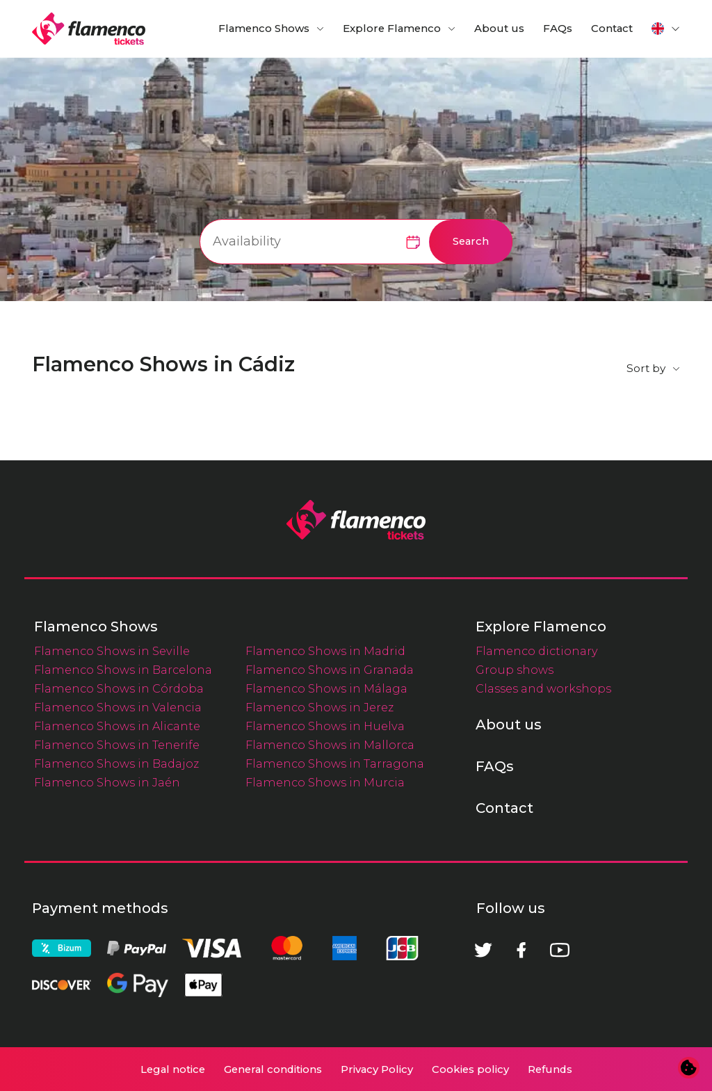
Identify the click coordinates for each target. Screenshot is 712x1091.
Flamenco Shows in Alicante (117, 726)
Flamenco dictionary (537, 651)
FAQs (557, 28)
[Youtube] (559, 949)
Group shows (514, 670)
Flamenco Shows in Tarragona (334, 763)
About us (499, 28)
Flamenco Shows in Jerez (319, 707)
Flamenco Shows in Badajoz (116, 763)
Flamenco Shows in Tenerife (117, 745)
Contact (612, 28)
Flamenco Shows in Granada (329, 670)
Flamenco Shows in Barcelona (123, 670)
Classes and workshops (543, 688)
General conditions (273, 1069)
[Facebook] (521, 949)
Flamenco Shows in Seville (112, 651)
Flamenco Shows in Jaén (107, 782)
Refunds (550, 1069)
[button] (666, 28)
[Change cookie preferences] (689, 1068)
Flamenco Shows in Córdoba (119, 688)
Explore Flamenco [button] (392, 28)
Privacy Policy (377, 1069)
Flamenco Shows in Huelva (325, 726)
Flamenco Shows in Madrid (325, 651)
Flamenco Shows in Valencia (118, 707)
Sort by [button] (645, 368)
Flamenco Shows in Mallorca (329, 745)
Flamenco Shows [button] (263, 28)
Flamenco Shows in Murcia (325, 782)
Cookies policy (470, 1069)
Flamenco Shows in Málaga (326, 688)
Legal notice (172, 1069)
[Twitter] (483, 949)
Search (471, 241)
